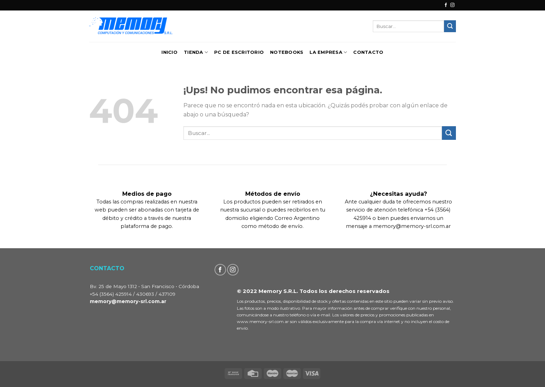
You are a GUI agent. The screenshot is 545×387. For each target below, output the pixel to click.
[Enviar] (450, 26)
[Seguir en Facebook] (446, 5)
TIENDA (196, 52)
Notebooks (286, 52)
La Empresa (328, 52)
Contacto (368, 52)
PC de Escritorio (239, 52)
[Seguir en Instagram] (452, 5)
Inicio (169, 52)
